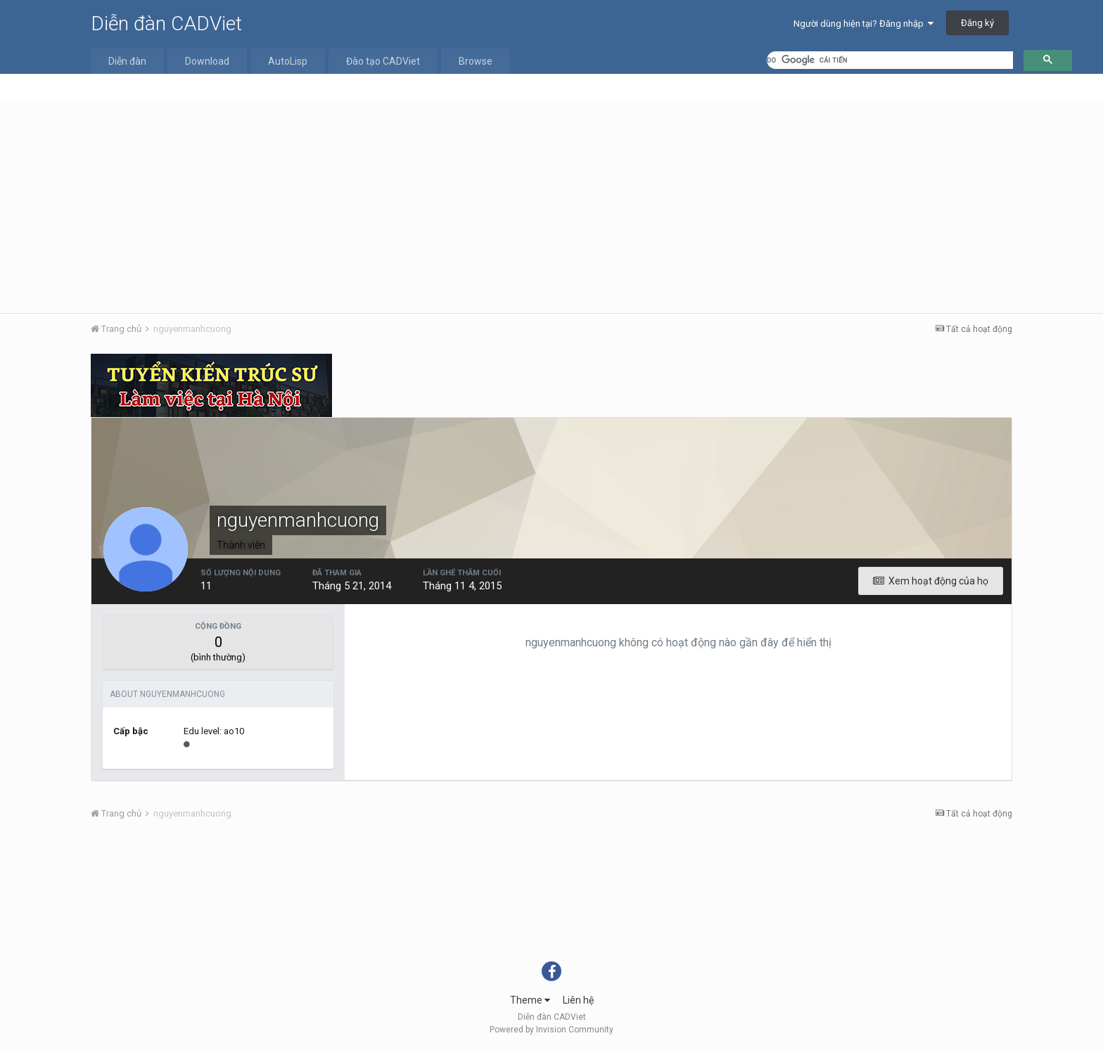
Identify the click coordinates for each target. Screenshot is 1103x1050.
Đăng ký (977, 23)
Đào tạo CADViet (383, 61)
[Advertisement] (551, 207)
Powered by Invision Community (551, 1030)
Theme (530, 1000)
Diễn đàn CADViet (166, 23)
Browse (475, 61)
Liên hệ (578, 1000)
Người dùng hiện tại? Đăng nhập (863, 23)
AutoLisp (287, 61)
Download (207, 61)
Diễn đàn (127, 61)
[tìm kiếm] (890, 60)
